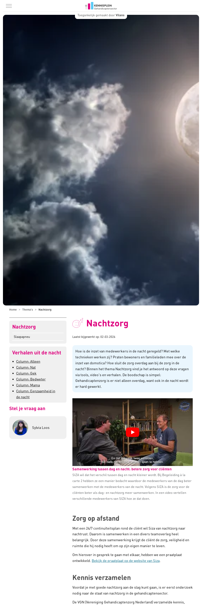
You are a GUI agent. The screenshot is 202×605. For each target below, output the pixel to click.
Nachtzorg (24, 327)
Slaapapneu (22, 336)
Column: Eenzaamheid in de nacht (35, 394)
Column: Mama (28, 385)
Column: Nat (26, 367)
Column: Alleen (28, 361)
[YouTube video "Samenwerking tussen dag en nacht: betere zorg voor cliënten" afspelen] (132, 432)
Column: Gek (26, 373)
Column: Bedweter (31, 379)
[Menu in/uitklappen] (9, 6)
